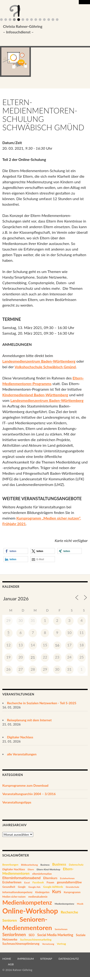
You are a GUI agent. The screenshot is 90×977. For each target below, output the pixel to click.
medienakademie (37, 896)
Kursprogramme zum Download (25, 785)
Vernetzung (48, 943)
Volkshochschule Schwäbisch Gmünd (45, 367)
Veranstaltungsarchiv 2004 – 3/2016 (29, 794)
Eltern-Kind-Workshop (48, 869)
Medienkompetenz (27, 902)
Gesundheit (8, 886)
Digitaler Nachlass (20, 737)
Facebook (38, 882)
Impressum (25, 958)
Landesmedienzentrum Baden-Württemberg (39, 361)
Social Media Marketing (55, 935)
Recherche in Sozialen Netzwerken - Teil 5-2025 (41, 703)
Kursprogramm (72, 892)
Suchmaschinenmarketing (35, 939)
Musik (80, 903)
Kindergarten (42, 892)
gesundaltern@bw (69, 882)
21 (33, 657)
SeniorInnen (61, 929)
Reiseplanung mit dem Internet (29, 720)
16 (57, 645)
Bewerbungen (10, 864)
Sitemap (46, 958)
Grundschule (72, 886)
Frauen (50, 882)
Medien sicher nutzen (13, 896)
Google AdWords (53, 886)
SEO (31, 935)
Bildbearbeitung (29, 864)
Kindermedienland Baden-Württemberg (35, 395)
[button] (16, 551)
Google (21, 886)
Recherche (69, 912)
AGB (11, 964)
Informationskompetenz (17, 892)
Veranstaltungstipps (16, 802)
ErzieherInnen (67, 878)
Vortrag (61, 943)
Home (6, 958)
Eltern (31, 869)
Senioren (9, 920)
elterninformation (42, 873)
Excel (27, 882)
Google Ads (34, 886)
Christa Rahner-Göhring (38, 29)
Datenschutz (76, 864)
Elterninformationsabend (21, 878)
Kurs (56, 891)
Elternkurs (50, 878)
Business (45, 864)
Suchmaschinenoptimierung (21, 943)
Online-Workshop (30, 910)
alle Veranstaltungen (21, 754)
